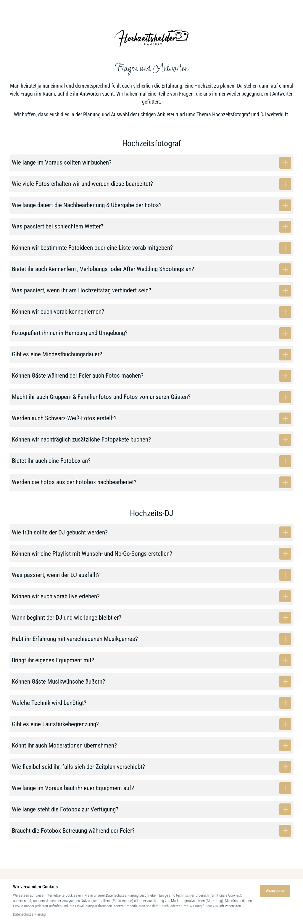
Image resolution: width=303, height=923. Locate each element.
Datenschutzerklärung (29, 914)
